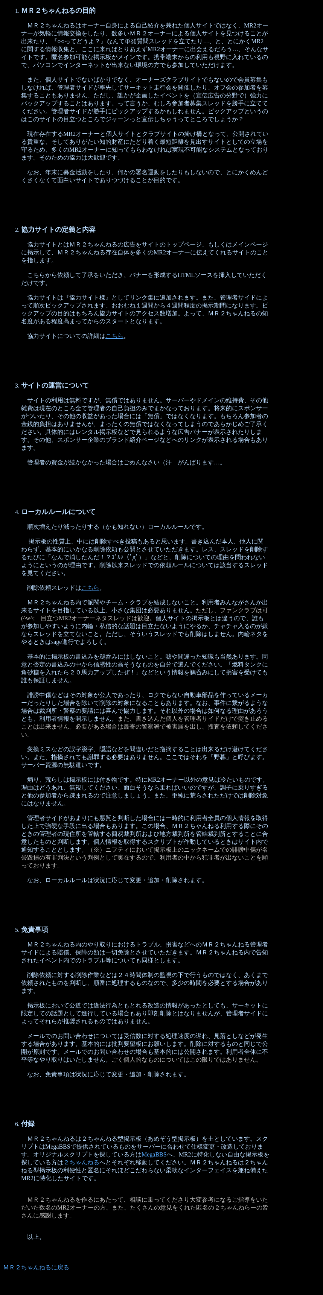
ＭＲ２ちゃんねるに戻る (36, 1267)
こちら (114, 336)
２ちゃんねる (81, 1162)
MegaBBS (154, 1154)
